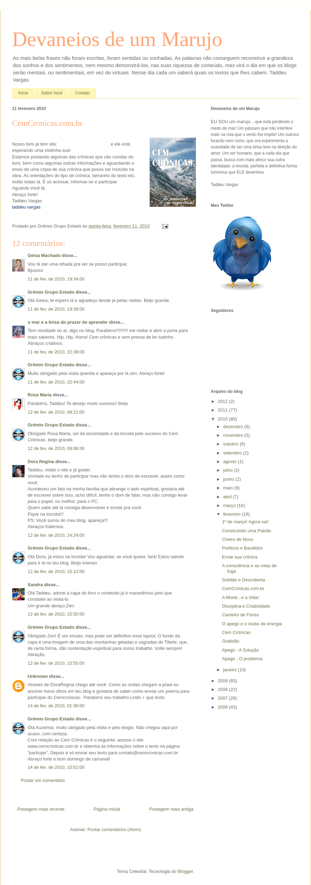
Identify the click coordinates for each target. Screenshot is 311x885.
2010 (223, 419)
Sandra (35, 584)
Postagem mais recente (41, 809)
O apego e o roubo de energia (252, 623)
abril (228, 496)
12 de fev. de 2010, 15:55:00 (56, 663)
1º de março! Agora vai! (245, 521)
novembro (233, 435)
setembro (233, 452)
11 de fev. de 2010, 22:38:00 (56, 351)
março (230, 505)
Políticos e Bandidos (242, 548)
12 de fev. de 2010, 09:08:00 (56, 448)
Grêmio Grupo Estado (51, 292)
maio (228, 487)
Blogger (185, 871)
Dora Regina (41, 461)
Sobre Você (52, 93)
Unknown (38, 676)
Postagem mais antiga (171, 809)
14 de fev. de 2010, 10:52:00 (56, 767)
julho (228, 470)
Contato (82, 93)
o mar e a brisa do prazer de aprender (68, 322)
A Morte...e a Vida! (240, 597)
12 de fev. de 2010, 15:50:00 (56, 614)
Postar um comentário (43, 780)
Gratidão (230, 641)
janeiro (230, 669)
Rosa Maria (39, 394)
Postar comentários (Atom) (114, 829)
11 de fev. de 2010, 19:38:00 (56, 309)
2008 (223, 689)
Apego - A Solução (240, 650)
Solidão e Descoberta (243, 579)
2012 (223, 401)
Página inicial (107, 809)
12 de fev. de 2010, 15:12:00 (56, 571)
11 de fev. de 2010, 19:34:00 (56, 279)
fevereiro (232, 514)
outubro (231, 443)
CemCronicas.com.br (243, 588)
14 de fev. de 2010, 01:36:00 (56, 705)
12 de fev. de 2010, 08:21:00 (56, 412)
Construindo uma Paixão (246, 530)
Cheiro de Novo (237, 539)
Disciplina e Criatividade (246, 606)
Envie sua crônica (239, 557)
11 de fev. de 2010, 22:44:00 (56, 382)
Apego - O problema (242, 658)
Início (23, 93)
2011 (223, 410)
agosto (230, 461)
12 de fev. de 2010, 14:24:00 (56, 535)
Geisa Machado (44, 255)
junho (229, 479)
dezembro (233, 426)
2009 (223, 680)
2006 (223, 707)
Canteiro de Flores (240, 614)
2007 (223, 698)
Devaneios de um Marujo (117, 39)
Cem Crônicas (236, 632)
